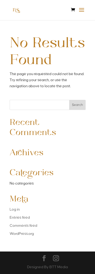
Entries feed (20, 217)
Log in (15, 209)
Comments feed (23, 225)
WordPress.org (22, 234)
